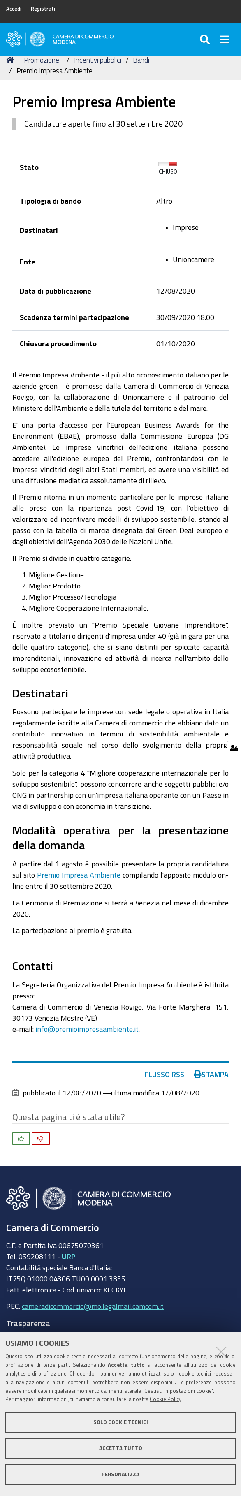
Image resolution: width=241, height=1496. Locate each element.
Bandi (141, 59)
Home (11, 59)
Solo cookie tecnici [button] (120, 1422)
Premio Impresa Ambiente (78, 874)
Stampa (211, 1074)
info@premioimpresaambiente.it (87, 1029)
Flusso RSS (164, 1074)
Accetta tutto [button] (120, 1448)
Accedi (13, 9)
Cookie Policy (165, 1399)
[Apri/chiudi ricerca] (206, 39)
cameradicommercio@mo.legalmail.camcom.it (93, 1306)
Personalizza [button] (120, 1474)
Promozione (41, 59)
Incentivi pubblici (97, 59)
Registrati (43, 9)
